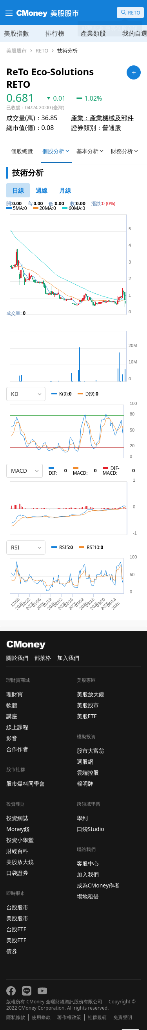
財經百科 (17, 851)
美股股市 (16, 50)
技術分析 (67, 50)
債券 (11, 951)
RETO (42, 50)
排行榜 (54, 33)
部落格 (42, 657)
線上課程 (17, 727)
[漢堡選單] (8, 12)
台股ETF (16, 929)
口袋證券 (17, 872)
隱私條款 (15, 1017)
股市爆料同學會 (25, 783)
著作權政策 (69, 1017)
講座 (11, 716)
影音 (11, 738)
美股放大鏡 (20, 862)
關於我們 (17, 657)
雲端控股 (88, 772)
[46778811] (18, 190)
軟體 (11, 705)
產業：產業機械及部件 (102, 118)
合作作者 (17, 749)
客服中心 (88, 863)
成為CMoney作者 (98, 885)
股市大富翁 (90, 750)
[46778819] (65, 190)
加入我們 (68, 657)
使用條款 (41, 1017)
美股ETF (16, 940)
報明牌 (85, 783)
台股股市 (17, 907)
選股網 (85, 761)
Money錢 (17, 829)
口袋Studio (90, 829)
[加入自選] (134, 72)
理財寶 (14, 694)
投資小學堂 (20, 840)
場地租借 (88, 896)
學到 (82, 818)
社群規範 (97, 1017)
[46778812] (41, 190)
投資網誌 (17, 818)
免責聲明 (122, 1017)
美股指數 (16, 33)
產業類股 (93, 33)
